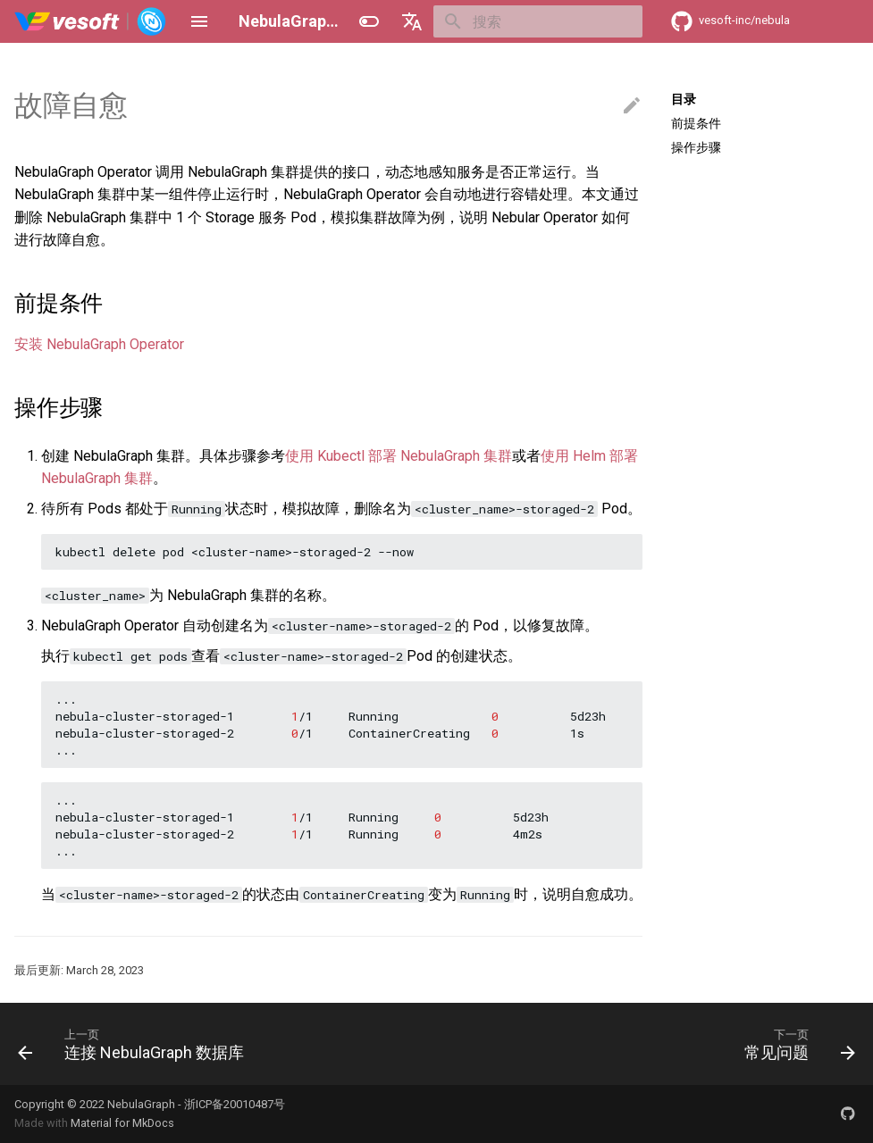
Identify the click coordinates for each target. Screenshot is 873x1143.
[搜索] (537, 21)
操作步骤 (696, 147)
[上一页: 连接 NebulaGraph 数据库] (135, 1043)
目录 (683, 99)
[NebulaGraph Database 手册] (90, 21)
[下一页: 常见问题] (795, 1043)
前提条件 (696, 123)
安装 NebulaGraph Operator (99, 344)
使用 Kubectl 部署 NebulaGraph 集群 (398, 455)
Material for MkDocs (122, 1123)
